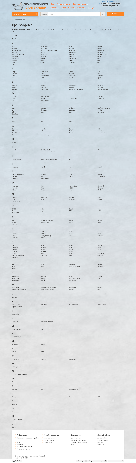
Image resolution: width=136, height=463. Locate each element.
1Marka (14, 39)
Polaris (99, 220)
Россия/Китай (73, 389)
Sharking (43, 251)
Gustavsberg (44, 135)
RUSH (42, 238)
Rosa (70, 236)
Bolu (13, 78)
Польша (14, 382)
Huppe (14, 142)
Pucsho (14, 224)
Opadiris (71, 209)
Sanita (71, 245)
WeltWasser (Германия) (19, 289)
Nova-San (72, 199)
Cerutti (14, 87)
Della (70, 96)
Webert (99, 288)
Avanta (43, 62)
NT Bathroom (16, 201)
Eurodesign (101, 112)
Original (43, 211)
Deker (14, 96)
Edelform (72, 108)
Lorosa (71, 176)
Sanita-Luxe (101, 245)
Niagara (71, 197)
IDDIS (14, 150)
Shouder (71, 251)
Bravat (71, 78)
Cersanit (100, 85)
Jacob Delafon (16, 159)
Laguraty (43, 174)
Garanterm (44, 129)
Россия (43, 389)
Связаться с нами (49, 438)
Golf (70, 131)
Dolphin (43, 98)
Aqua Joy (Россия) (18, 54)
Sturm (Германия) (18, 255)
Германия (15, 322)
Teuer (42, 265)
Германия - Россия (47, 322)
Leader (99, 174)
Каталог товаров (25, 14)
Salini (13, 245)
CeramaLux (72, 85)
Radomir (14, 232)
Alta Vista (100, 48)
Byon (99, 78)
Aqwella (43, 58)
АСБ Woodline (73, 305)
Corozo (14, 89)
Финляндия (15, 412)
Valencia (43, 276)
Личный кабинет (102, 438)
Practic (99, 222)
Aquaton (100, 56)
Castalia (43, 85)
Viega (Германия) (74, 278)
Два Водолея (16, 329)
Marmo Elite (101, 186)
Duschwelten (45, 100)
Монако (43, 359)
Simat (14, 253)
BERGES (43, 74)
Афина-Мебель (17, 307)
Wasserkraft (73, 288)
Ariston (14, 60)
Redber (71, 232)
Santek (71, 247)
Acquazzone (44, 46)
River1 (99, 234)
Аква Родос (16, 305)
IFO (98, 150)
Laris (70, 174)
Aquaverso (15, 58)
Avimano (72, 62)
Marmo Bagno (73, 186)
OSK (70, 211)
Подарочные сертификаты (79, 440)
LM (42, 176)
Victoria (99, 276)
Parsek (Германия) (47, 220)
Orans (99, 209)
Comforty (100, 87)
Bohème (100, 76)
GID (98, 129)
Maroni (14, 188)
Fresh (71, 121)
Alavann (99, 46)
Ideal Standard (45, 150)
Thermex (72, 265)
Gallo (13, 129)
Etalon (71, 112)
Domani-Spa (73, 98)
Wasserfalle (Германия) (48, 288)
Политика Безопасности (25, 447)
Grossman (15, 135)
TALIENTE (15, 265)
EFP (13, 110)
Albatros (14, 48)
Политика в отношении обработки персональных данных (27, 439)
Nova (42, 199)
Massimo (43, 188)
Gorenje (43, 133)
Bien (98, 74)
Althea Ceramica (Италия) (49, 50)
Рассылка (100, 445)
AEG (70, 46)
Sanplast (43, 247)
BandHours (44, 72)
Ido (70, 150)
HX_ (42, 142)
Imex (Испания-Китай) (48, 152)
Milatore (14, 190)
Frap (42, 121)
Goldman (43, 131)
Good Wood (16, 133)
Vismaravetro (16, 280)
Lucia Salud (101, 176)
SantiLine (15, 249)
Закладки (100, 442)
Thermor (100, 265)
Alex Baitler (44, 48)
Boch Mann (72, 76)
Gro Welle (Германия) (104, 133)
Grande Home (73, 133)
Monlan (99, 190)
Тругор (14, 404)
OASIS (14, 209)
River (70, 234)
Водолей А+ (16, 314)
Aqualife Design (102, 54)
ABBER (14, 46)
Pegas (71, 220)
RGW (42, 234)
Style (70, 255)
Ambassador (101, 50)
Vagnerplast (16, 276)
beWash (71, 74)
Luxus (14, 178)
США (99, 397)
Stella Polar (101, 253)
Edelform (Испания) (103, 108)
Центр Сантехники (18, 419)
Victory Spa (15, 278)
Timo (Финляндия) (75, 267)
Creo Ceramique (102, 89)
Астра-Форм (101, 305)
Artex (42, 60)
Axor (13, 64)
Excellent (15, 114)
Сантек (71, 397)
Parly (13, 220)
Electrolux (44, 110)
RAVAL (43, 232)
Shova (99, 251)
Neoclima (44, 197)
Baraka (71, 72)
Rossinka (100, 236)
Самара (14, 397)
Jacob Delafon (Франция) (49, 159)
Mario (42, 186)
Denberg (100, 96)
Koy (70, 167)
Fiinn (13, 121)
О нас (18, 442)
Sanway (43, 249)
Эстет (14, 427)
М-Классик (15, 359)
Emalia (99, 110)
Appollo (43, 52)
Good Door (101, 131)
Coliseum (72, 87)
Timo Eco (100, 267)
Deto (13, 98)
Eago (13, 108)
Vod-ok (43, 280)
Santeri (99, 247)
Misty (70, 190)
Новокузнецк (16, 367)
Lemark (14, 176)
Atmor (71, 60)
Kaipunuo (15, 167)
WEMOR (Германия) (47, 289)
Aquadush (44, 54)
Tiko (13, 267)
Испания (15, 344)
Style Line (100, 255)
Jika (70, 159)
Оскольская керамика (19, 374)
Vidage (43, 278)
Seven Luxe (15, 251)
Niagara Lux (101, 197)
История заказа (102, 440)
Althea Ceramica (17, 50)
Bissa (14, 76)
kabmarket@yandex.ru (110, 6)
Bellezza (14, 74)
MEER (71, 188)
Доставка (20, 444)
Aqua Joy (100, 52)
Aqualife (71, 54)
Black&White (45, 76)
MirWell (43, 190)
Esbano (43, 112)
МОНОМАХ (72, 359)
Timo (42, 267)
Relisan (14, 234)
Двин (42, 329)
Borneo (43, 78)
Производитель (20, 19)
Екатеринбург (16, 337)
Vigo (98, 278)
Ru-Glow (14, 238)
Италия (43, 344)
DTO (13, 100)
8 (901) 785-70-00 (110, 3)
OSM (99, 211)
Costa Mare (44, 89)
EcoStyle (43, 108)
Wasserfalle (15, 288)
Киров (14, 352)
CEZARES (43, 87)
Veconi (71, 276)
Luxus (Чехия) (45, 178)
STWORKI (44, 255)
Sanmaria (15, 247)
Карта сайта (48, 442)
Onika (42, 209)
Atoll (98, 60)
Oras (13, 211)
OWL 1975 (15, 213)
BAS (98, 72)
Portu (14, 222)
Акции (72, 445)
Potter (71, 222)
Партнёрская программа (78, 442)
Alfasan (71, 48)
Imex (13, 152)
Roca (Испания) (46, 236)
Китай (43, 352)
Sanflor (43, 245)
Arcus (99, 58)
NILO (13, 199)
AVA (13, 62)
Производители (75, 438)
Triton (14, 268)
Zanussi (14, 297)
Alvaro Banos (73, 50)
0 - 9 (32, 29)
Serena (71, 249)
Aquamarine (16, 56)
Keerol (43, 167)
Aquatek (71, 56)
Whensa (71, 289)
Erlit (13, 112)
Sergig (99, 249)
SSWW (71, 253)
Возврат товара (49, 440)
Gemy (71, 129)
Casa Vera (15, 85)
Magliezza (15, 186)
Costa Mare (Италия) (76, 89)
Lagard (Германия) (18, 174)
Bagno (14, 72)
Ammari (14, 52)
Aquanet (43, 56)
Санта (43, 397)
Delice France (45, 96)
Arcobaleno (72, 58)
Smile (42, 253)
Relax (99, 232)
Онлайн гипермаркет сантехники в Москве (29, 456)
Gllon (13, 131)
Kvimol (99, 167)
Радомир (15, 389)
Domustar (100, 98)
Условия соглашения (24, 449)
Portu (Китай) (45, 222)
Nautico (14, 197)
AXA (98, 62)
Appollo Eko (73, 52)
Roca (13, 236)
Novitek (99, 199)
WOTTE (99, 289)
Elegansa (72, 110)
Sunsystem (15, 257)
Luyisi (71, 178)
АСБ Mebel (44, 305)
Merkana (100, 188)
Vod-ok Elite (73, 280)
